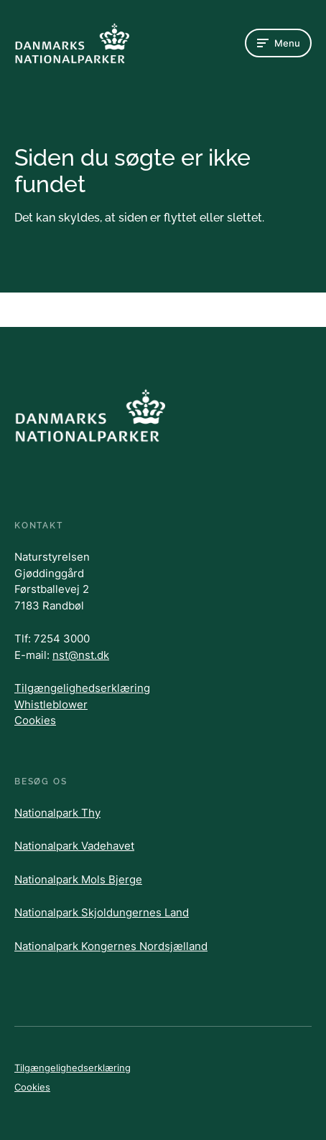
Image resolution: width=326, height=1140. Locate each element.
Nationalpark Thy (57, 813)
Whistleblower (51, 704)
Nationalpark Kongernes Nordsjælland (111, 946)
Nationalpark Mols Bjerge (78, 879)
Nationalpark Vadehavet (74, 845)
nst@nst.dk (80, 655)
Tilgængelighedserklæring (82, 688)
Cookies (35, 720)
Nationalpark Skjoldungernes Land (101, 912)
